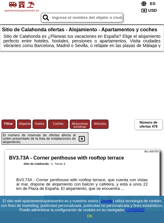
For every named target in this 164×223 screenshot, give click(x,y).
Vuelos (39, 123)
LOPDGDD (135, 210)
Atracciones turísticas (80, 125)
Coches (58, 123)
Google (107, 201)
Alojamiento (25, 123)
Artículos (100, 123)
